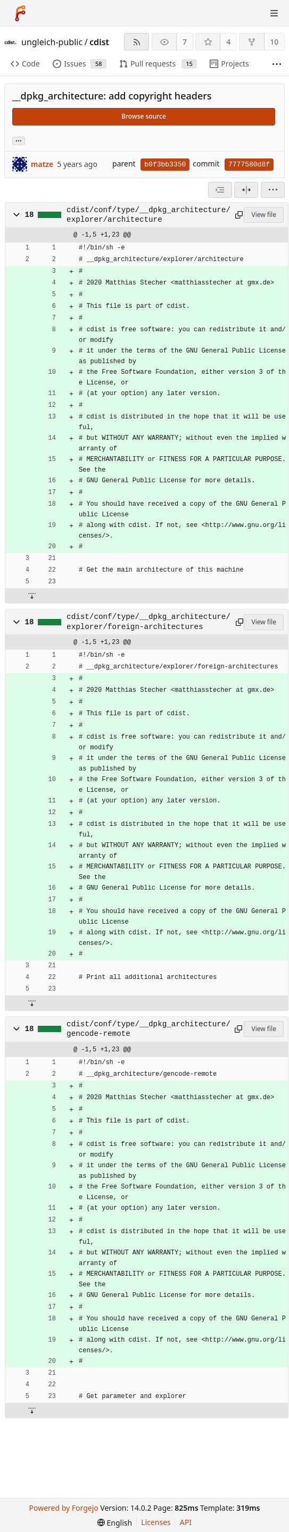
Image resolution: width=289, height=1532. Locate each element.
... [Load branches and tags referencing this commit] (18, 140)
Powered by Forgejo (63, 1508)
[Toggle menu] (274, 13)
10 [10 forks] (274, 42)
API (186, 1522)
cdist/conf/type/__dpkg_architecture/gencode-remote (148, 1029)
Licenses (156, 1522)
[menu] (273, 190)
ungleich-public (51, 42)
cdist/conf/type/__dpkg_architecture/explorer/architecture (148, 215)
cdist (99, 42)
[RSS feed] (136, 42)
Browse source (143, 116)
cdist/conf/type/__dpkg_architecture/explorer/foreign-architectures (148, 622)
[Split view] (246, 190)
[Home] (20, 13)
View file (263, 214)
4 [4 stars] (228, 42)
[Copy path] (238, 214)
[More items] (277, 64)
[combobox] (220, 190)
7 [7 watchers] (185, 42)
